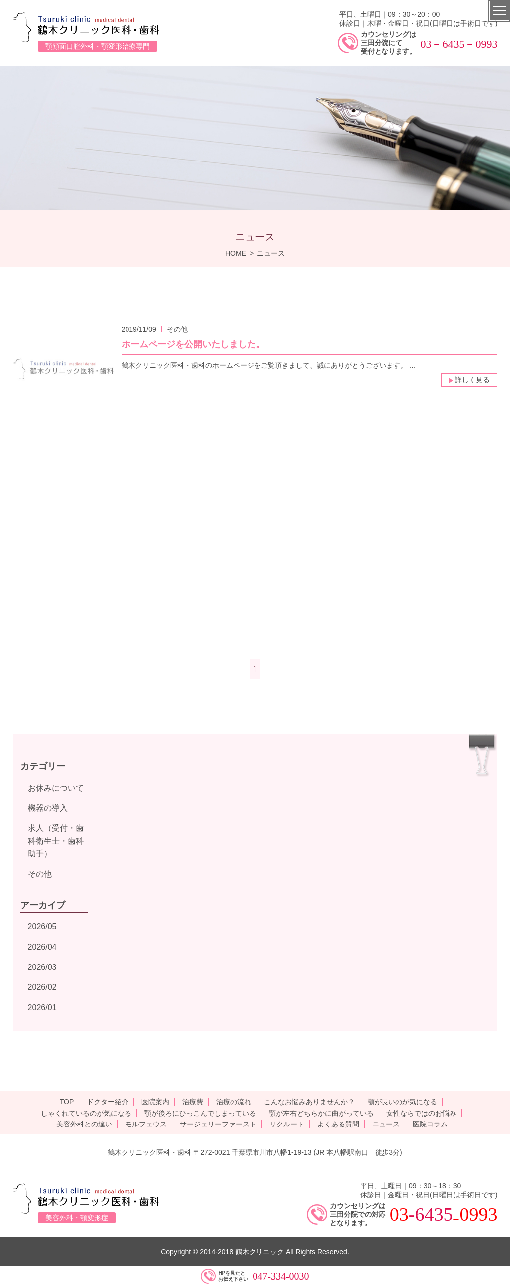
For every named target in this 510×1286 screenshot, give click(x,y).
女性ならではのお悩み (421, 1113)
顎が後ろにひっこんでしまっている (200, 1113)
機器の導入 (48, 808)
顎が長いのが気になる (402, 1102)
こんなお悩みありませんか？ (309, 1102)
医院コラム (430, 1124)
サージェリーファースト (218, 1124)
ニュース (386, 1124)
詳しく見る (469, 380)
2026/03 (42, 967)
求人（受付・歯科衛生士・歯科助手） (56, 841)
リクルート (286, 1124)
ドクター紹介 (107, 1102)
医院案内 (155, 1102)
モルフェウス (146, 1124)
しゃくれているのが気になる (86, 1113)
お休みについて (56, 788)
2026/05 (42, 926)
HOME (235, 253)
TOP (67, 1102)
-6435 (431, 1214)
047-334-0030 (281, 1276)
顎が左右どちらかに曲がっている (321, 1113)
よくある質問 (338, 1124)
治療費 (192, 1102)
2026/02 (42, 987)
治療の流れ (233, 1102)
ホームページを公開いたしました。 (193, 344)
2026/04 (42, 947)
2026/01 (42, 1007)
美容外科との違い (84, 1124)
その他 (40, 874)
